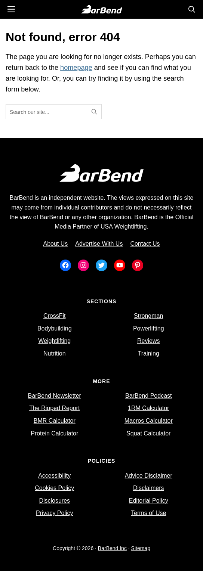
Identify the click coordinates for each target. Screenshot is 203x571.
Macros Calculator (148, 421)
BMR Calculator (55, 421)
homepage (76, 67)
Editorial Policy (148, 500)
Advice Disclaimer (148, 475)
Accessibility (54, 475)
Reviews (148, 341)
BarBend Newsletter (54, 395)
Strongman (148, 316)
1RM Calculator (148, 408)
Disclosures (54, 500)
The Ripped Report (54, 408)
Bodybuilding (54, 328)
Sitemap (140, 548)
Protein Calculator (54, 433)
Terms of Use (148, 513)
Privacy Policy (54, 513)
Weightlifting (54, 341)
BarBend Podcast (148, 395)
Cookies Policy (54, 488)
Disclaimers (148, 488)
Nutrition (54, 353)
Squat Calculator (148, 433)
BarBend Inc (112, 548)
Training (148, 353)
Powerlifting (148, 328)
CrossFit (54, 316)
